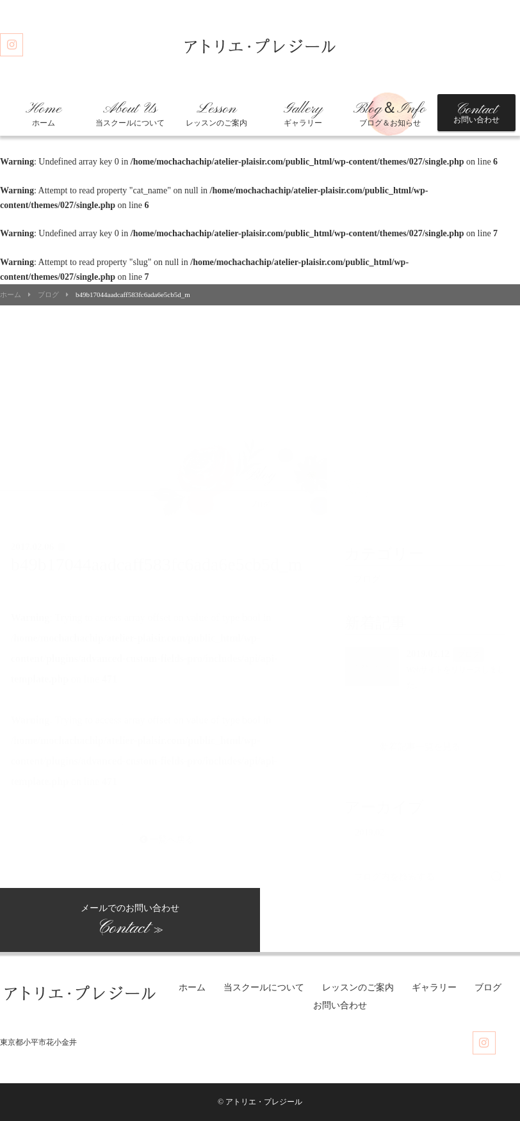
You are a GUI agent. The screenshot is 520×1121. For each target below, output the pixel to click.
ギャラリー (303, 114)
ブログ (48, 294)
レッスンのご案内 (216, 114)
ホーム (43, 114)
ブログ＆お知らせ (389, 114)
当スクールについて (130, 114)
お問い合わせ (476, 112)
